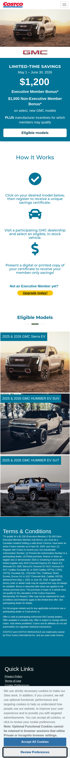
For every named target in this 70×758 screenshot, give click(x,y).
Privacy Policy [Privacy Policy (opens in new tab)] (13, 676)
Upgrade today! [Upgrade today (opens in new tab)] (35, 293)
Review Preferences (35, 753)
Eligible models (35, 133)
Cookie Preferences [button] (17, 685)
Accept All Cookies (35, 743)
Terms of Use (13, 680)
